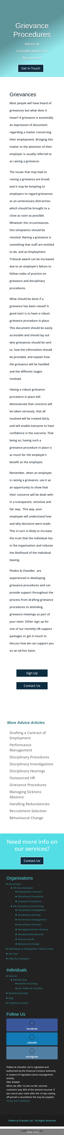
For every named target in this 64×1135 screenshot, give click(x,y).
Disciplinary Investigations (31, 764)
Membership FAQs (18, 993)
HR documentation (23, 887)
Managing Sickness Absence (33, 929)
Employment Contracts (30, 891)
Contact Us (32, 686)
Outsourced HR (22, 777)
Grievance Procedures (28, 784)
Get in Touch (30, 68)
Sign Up (32, 673)
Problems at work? (18, 1002)
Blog (11, 998)
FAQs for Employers (19, 958)
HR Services (15, 884)
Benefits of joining (27, 983)
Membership (20, 979)
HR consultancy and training (28, 906)
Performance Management (32, 919)
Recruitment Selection (28, 810)
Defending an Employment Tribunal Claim (31, 948)
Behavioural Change (26, 817)
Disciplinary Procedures (29, 757)
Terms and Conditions (18, 1100)
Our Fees (13, 953)
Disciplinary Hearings (27, 770)
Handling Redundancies (30, 803)
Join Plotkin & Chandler (30, 988)
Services (13, 975)
